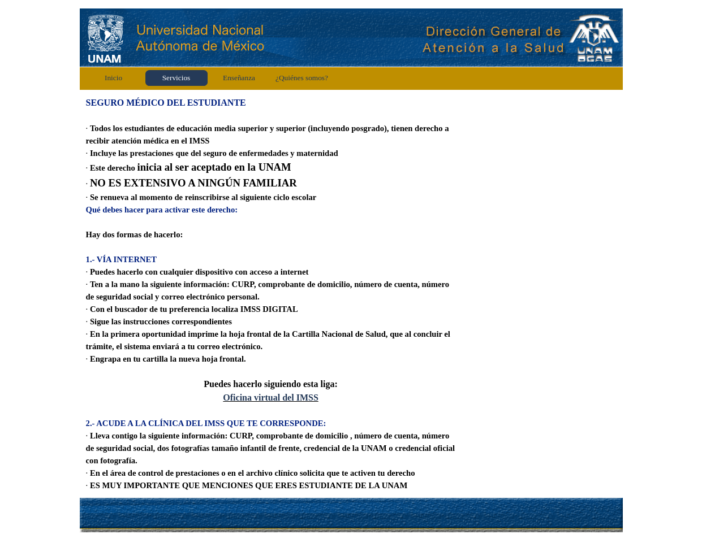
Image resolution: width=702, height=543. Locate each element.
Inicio (113, 77)
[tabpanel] (271, 294)
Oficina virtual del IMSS (270, 397)
